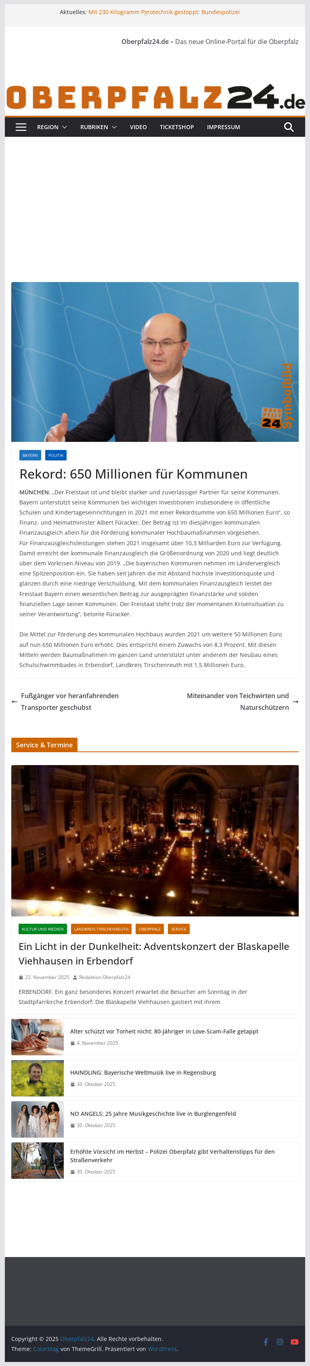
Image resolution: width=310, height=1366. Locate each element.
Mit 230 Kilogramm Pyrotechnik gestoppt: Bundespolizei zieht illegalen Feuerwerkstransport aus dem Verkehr (164, 16)
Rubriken (94, 127)
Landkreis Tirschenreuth (101, 929)
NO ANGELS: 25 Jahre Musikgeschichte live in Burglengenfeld (153, 1113)
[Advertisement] (155, 197)
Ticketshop (177, 127)
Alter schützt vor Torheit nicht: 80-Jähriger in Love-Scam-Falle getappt (164, 1031)
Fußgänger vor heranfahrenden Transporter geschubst (65, 701)
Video (138, 127)
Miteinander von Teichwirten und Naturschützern (243, 701)
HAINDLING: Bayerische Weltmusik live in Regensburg (143, 1072)
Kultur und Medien (43, 929)
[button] (63, 127)
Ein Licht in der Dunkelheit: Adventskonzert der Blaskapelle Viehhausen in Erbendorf (154, 953)
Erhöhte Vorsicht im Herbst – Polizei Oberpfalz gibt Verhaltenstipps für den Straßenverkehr (172, 1156)
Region (48, 127)
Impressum (223, 127)
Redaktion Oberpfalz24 (104, 977)
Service (178, 929)
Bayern (30, 455)
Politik (55, 455)
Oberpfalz (150, 929)
